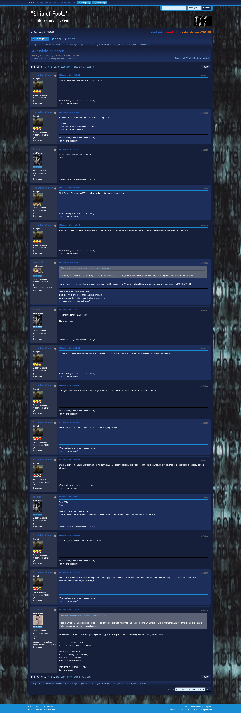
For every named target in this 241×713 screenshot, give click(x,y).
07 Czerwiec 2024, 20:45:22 (69, 497)
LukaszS (38, 262)
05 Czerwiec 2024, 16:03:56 (69, 262)
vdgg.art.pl (168, 32)
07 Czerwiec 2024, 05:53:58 (69, 422)
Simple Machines (49, 707)
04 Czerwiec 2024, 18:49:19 (69, 188)
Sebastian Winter (43, 75)
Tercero (37, 149)
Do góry (35, 677)
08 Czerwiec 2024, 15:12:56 (69, 572)
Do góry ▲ (209, 707)
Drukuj (205, 67)
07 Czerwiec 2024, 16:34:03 (69, 459)
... (54, 67)
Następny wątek (201, 58)
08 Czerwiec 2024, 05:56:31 (69, 535)
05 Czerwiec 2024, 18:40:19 (69, 348)
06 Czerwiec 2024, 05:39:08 (69, 385)
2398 (63, 67)
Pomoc (186, 707)
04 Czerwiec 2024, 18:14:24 (69, 149)
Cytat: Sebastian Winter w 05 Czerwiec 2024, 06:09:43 (86, 268)
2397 (57, 67)
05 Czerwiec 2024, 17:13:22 (69, 309)
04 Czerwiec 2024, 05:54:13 (69, 75)
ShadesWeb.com (49, 710)
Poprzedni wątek (183, 58)
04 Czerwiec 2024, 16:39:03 (69, 112)
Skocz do (170, 689)
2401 (81, 67)
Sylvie (133, 45)
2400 (76, 67)
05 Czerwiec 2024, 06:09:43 (69, 225)
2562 (89, 67)
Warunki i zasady (197, 707)
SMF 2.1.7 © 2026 (35, 707)
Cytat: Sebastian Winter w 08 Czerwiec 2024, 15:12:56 (86, 616)
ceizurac (37, 609)
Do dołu (35, 67)
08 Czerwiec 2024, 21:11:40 (69, 609)
